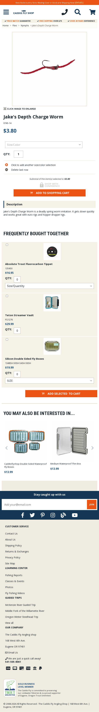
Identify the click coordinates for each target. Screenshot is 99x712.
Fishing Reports (13, 575)
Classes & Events (14, 581)
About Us (10, 539)
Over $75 (49, 21)
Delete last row (19, 169)
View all (9, 622)
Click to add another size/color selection (33, 165)
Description (14, 204)
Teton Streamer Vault (19, 315)
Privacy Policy (12, 557)
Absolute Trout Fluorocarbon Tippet (29, 264)
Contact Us (11, 533)
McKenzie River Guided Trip (20, 605)
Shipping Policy (13, 545)
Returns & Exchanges (17, 551)
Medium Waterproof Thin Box (65, 463)
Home (6, 25)
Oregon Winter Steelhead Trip (21, 616)
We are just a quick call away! (23, 660)
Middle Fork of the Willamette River (24, 610)
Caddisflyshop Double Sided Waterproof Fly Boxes (25, 465)
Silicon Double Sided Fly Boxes (24, 358)
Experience (81, 21)
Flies (15, 25)
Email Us (11, 652)
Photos (9, 587)
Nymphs (25, 25)
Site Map (10, 563)
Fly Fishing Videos (15, 593)
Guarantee (18, 21)
